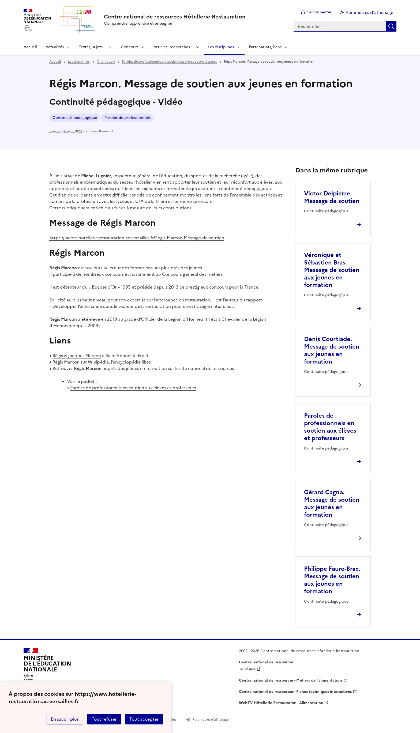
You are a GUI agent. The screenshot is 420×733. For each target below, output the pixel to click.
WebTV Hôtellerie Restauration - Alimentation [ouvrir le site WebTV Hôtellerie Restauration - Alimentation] (281, 703)
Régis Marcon (66, 362)
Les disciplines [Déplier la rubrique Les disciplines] (221, 47)
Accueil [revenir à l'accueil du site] (30, 47)
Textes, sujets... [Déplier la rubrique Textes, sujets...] (92, 47)
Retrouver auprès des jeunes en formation (109, 368)
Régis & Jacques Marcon (76, 355)
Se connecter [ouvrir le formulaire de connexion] (319, 12)
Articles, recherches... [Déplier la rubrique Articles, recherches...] (173, 47)
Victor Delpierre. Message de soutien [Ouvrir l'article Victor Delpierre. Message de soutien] (331, 197)
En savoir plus (65, 719)
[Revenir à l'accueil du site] (47, 666)
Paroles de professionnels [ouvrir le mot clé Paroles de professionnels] (127, 117)
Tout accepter (144, 719)
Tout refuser (104, 719)
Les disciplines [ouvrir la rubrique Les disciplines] (78, 61)
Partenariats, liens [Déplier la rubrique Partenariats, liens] (265, 47)
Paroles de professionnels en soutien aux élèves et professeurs (133, 387)
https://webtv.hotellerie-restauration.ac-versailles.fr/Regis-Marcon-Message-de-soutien (136, 238)
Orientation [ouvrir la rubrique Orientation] (106, 61)
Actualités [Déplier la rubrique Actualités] (55, 47)
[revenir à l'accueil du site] (174, 16)
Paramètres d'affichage (369, 12)
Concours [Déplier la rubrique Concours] (129, 47)
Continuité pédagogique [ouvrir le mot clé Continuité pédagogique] (74, 117)
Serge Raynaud (101, 131)
